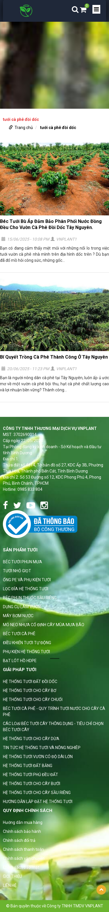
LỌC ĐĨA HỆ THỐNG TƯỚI (25, 588)
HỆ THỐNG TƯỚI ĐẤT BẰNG (27, 765)
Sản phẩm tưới (20, 550)
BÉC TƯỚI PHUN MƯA (22, 561)
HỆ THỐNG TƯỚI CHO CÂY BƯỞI (31, 783)
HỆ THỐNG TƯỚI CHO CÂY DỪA (31, 738)
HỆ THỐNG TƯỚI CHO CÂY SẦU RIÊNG (37, 792)
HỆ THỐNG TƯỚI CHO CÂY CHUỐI (32, 699)
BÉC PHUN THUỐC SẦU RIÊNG (30, 597)
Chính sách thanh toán (23, 849)
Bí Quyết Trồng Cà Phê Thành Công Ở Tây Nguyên (54, 357)
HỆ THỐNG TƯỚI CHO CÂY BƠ (29, 690)
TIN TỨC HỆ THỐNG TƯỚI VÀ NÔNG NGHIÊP (42, 747)
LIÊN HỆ (10, 885)
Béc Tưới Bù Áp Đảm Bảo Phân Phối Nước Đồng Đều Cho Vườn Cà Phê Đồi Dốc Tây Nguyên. (51, 224)
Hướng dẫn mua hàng (22, 822)
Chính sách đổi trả (19, 840)
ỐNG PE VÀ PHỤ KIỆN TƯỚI (27, 579)
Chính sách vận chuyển (23, 858)
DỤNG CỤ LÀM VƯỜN (22, 606)
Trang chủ (24, 127)
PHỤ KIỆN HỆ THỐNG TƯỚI (26, 651)
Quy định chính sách (27, 810)
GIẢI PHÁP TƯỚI (19, 669)
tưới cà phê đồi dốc (58, 127)
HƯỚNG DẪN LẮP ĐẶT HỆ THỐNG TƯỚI (37, 801)
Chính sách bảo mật (21, 867)
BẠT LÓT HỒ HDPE (20, 660)
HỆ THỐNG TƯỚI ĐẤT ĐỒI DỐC (30, 681)
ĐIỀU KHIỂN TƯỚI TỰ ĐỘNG (27, 642)
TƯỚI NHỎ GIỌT (17, 570)
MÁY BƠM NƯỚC (18, 615)
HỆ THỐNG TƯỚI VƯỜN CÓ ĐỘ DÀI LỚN (38, 756)
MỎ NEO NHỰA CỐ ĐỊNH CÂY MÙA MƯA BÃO (43, 624)
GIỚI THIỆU (12, 876)
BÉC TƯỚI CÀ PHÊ (19, 633)
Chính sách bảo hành (22, 831)
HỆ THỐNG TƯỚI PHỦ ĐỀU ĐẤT (30, 774)
